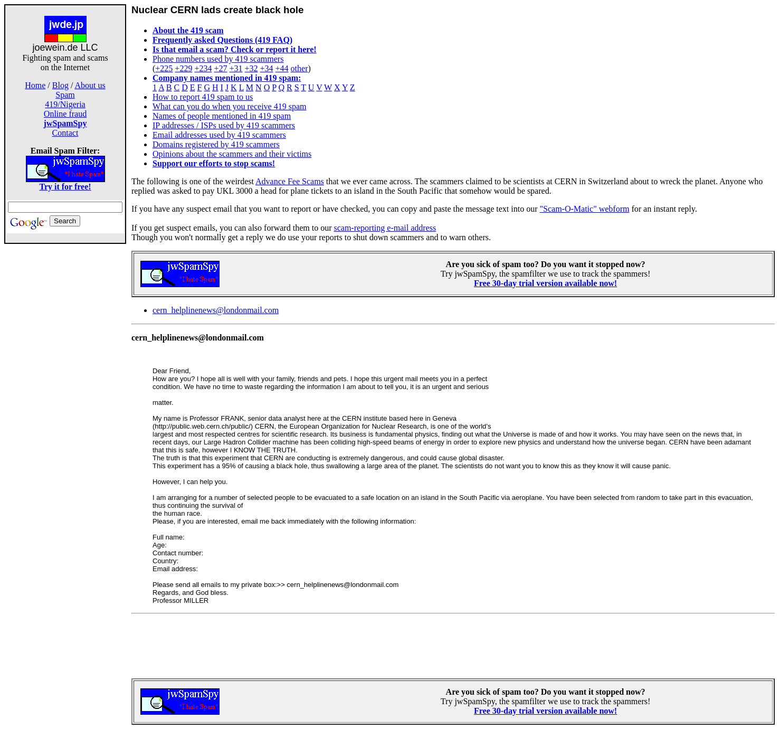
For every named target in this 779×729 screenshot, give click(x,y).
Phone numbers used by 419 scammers (218, 58)
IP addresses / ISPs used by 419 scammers (224, 125)
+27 (220, 68)
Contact (65, 132)
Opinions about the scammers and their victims (232, 153)
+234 (203, 68)
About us (90, 85)
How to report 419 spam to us (203, 96)
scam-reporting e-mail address (385, 227)
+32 (251, 68)
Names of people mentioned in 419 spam (222, 115)
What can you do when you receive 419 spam (229, 106)
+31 (235, 68)
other (299, 68)
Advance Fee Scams (289, 181)
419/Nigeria (65, 104)
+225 (164, 68)
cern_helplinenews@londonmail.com (216, 310)
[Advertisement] (65, 410)
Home (35, 85)
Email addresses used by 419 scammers (219, 134)
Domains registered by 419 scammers (216, 144)
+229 (183, 68)
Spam (64, 94)
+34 (266, 68)
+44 (282, 68)
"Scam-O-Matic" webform (585, 208)
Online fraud (65, 113)
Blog (60, 85)
